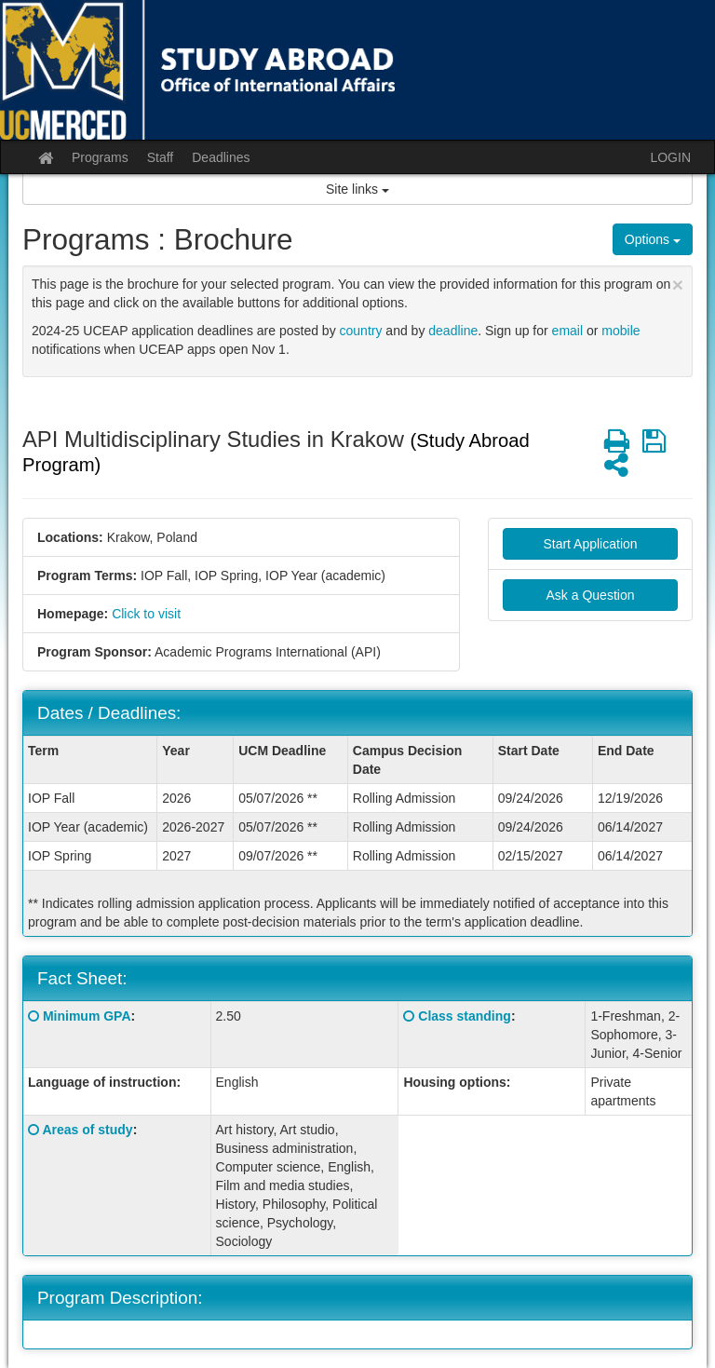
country (361, 330)
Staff (160, 157)
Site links (357, 189)
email (567, 330)
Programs (100, 157)
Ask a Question (590, 595)
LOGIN (670, 157)
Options (653, 239)
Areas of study (87, 1129)
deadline (453, 330)
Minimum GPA (87, 1016)
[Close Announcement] (677, 284)
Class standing (464, 1016)
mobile (620, 330)
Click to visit (146, 613)
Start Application (590, 543)
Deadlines (221, 157)
